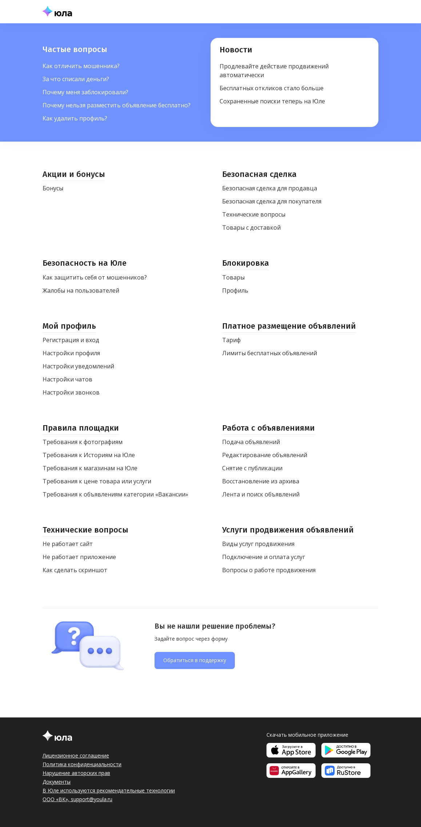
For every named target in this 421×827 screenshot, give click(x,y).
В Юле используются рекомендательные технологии (109, 790)
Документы (57, 781)
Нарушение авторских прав (76, 772)
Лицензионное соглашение (76, 755)
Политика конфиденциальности (82, 764)
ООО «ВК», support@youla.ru (77, 799)
